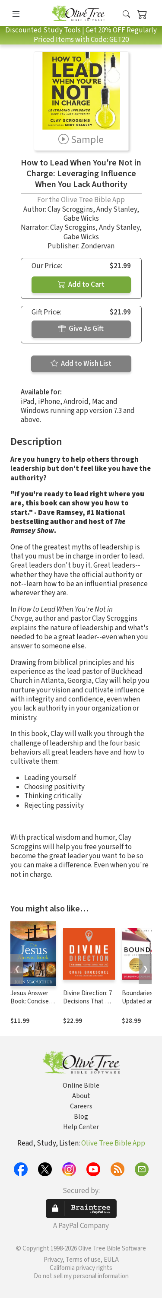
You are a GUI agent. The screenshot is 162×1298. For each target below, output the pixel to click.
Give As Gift (81, 329)
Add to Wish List (81, 364)
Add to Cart (81, 284)
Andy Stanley (116, 209)
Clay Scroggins (70, 209)
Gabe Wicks (81, 218)
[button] (126, 14)
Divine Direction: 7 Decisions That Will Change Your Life (88, 1001)
